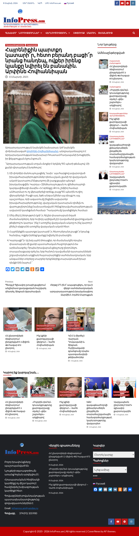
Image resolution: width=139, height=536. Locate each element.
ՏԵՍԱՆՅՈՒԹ (105, 33)
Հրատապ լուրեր (116, 136)
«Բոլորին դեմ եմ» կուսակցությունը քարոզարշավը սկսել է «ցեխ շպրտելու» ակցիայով (68, 472)
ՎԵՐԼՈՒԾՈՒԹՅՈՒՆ (58, 33)
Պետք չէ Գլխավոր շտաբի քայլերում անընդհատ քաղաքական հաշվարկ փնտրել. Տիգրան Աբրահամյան (27, 286)
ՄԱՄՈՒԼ (91, 33)
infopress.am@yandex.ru (25, 508)
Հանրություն (11, 329)
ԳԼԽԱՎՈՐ (11, 33)
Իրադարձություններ (15, 45)
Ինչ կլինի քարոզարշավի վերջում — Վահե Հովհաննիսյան (68, 486)
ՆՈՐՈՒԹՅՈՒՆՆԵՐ (31, 33)
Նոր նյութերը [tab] (107, 44)
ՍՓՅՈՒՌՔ (79, 33)
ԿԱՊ (40, 3)
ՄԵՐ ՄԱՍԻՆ (29, 3)
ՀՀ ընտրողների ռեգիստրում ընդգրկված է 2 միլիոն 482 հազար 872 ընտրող (17, 341)
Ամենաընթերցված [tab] (111, 53)
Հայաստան (32, 45)
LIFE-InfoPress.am (53, 3)
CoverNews (94, 531)
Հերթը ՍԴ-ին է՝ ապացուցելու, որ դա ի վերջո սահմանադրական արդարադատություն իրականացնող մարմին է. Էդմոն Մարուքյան (71, 288)
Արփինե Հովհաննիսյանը (42, 151)
